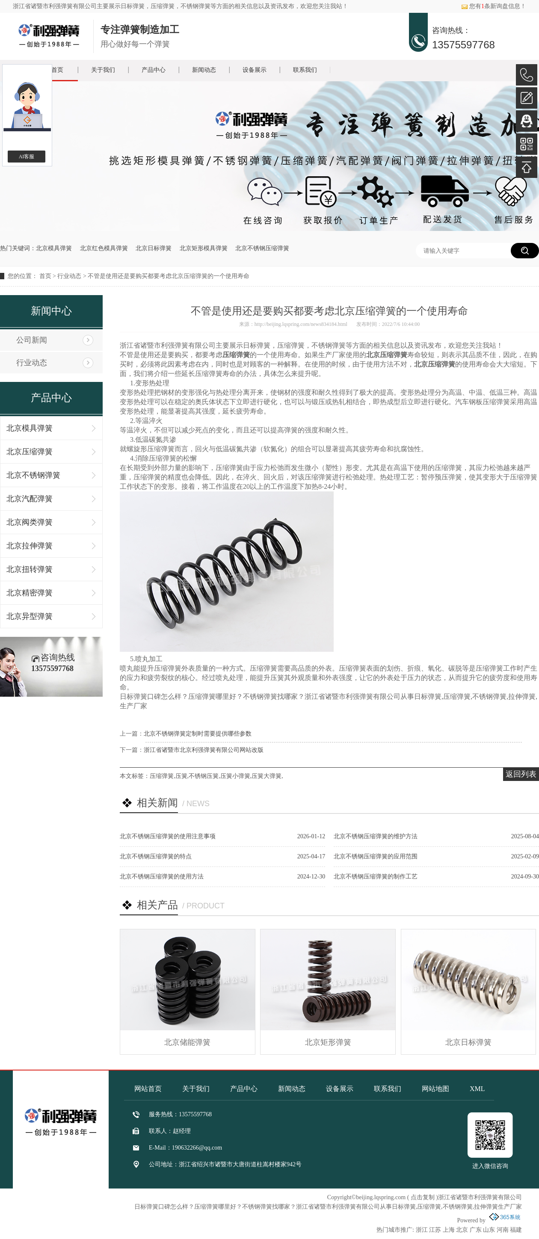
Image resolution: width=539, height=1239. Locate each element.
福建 (516, 1230)
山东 (489, 1230)
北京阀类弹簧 (29, 522)
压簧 (181, 776)
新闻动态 (204, 70)
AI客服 (27, 157)
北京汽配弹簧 (29, 498)
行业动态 (69, 276)
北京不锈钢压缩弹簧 (262, 248)
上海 (449, 1230)
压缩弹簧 (162, 776)
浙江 (422, 1230)
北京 (462, 1230)
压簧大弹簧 (266, 776)
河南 (503, 1230)
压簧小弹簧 (235, 776)
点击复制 (423, 1197)
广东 (476, 1230)
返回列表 (521, 774)
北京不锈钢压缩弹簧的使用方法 (162, 876)
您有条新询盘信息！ (493, 6)
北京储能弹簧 (187, 1042)
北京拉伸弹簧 (29, 545)
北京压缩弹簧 (29, 451)
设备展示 (255, 70)
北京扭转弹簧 (29, 569)
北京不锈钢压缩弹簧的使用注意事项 (168, 836)
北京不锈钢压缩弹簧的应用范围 (376, 856)
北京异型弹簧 (29, 616)
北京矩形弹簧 (328, 1042)
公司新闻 (31, 340)
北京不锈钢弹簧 (33, 475)
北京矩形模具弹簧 (204, 248)
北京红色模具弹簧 (104, 248)
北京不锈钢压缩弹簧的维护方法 (376, 836)
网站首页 (148, 1088)
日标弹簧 (133, 6)
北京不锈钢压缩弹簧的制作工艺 (376, 876)
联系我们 (305, 70)
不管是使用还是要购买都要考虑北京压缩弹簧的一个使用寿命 (168, 276)
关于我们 (103, 70)
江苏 (435, 1230)
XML (477, 1088)
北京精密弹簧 (29, 592)
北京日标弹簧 (154, 248)
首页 (45, 276)
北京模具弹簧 (54, 248)
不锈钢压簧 (204, 776)
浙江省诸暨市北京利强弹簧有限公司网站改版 (204, 750)
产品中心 (154, 70)
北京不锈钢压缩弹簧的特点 (156, 856)
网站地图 (435, 1088)
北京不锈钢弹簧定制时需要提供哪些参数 (198, 733)
